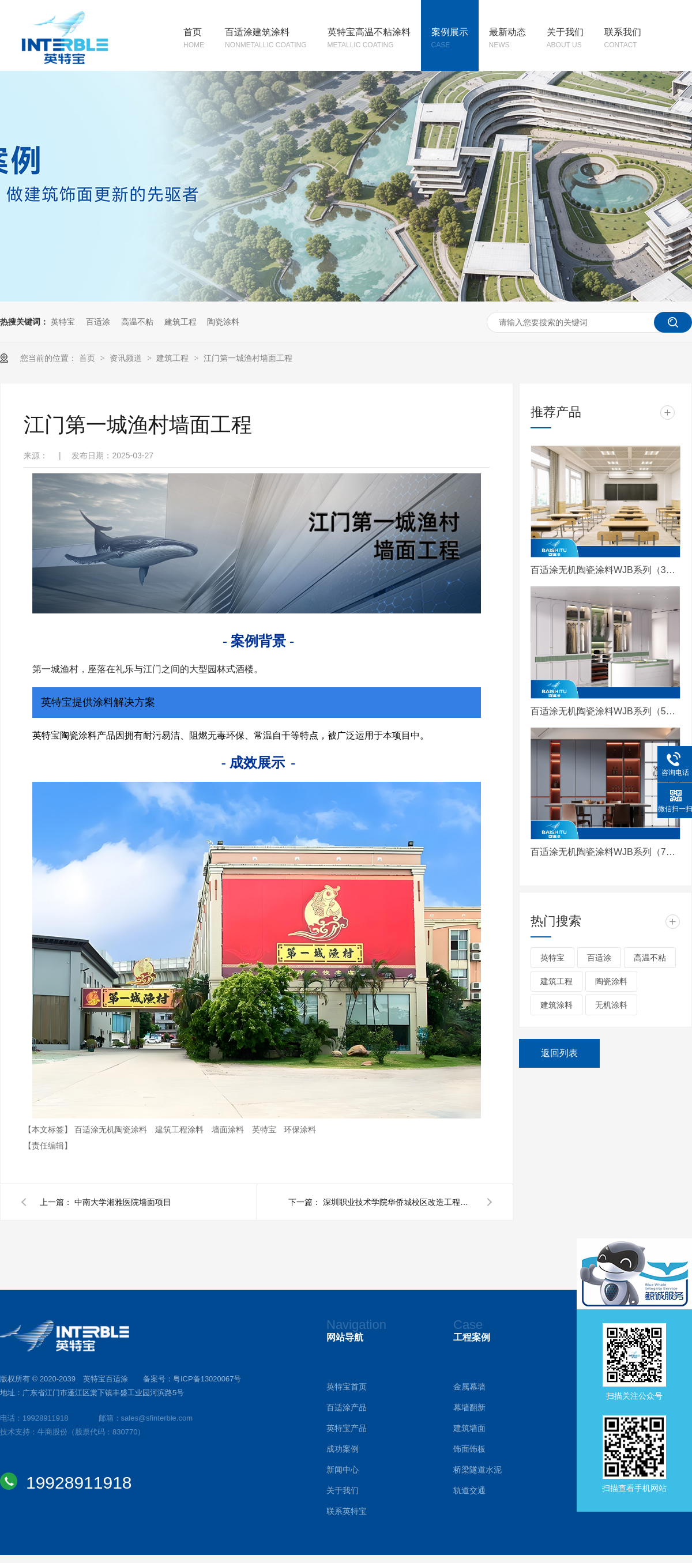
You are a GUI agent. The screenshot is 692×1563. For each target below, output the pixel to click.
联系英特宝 (346, 1511)
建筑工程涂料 (180, 1129)
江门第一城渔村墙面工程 (248, 358)
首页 (193, 39)
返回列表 (559, 1053)
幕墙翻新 (469, 1407)
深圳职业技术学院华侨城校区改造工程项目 (398, 1202)
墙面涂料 (229, 1129)
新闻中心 (342, 1469)
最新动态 (507, 39)
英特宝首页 (346, 1386)
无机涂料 (611, 1005)
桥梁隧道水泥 (477, 1469)
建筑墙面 (469, 1428)
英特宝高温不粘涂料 (369, 39)
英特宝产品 (346, 1428)
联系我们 (622, 39)
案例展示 (449, 39)
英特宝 (63, 321)
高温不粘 (137, 321)
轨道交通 (469, 1490)
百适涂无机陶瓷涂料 (111, 1129)
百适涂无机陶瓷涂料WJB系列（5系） (605, 711)
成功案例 (342, 1448)
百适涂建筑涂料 (266, 39)
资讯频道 (127, 358)
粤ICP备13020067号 (207, 1378)
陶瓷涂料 (223, 321)
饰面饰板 (469, 1448)
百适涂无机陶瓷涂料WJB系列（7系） (605, 852)
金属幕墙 (469, 1386)
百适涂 (98, 321)
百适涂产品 (346, 1407)
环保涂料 (300, 1129)
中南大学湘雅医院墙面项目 (122, 1202)
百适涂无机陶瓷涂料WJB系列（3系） (605, 570)
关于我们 (565, 39)
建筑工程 (180, 321)
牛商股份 (52, 1432)
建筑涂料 (556, 1005)
